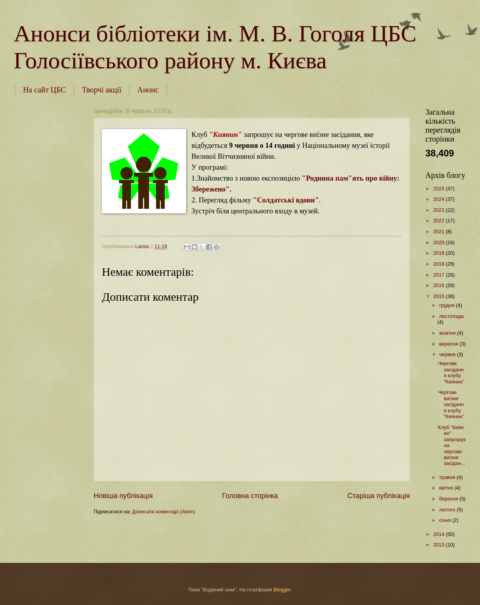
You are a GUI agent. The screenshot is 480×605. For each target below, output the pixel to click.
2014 (439, 534)
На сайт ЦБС (44, 89)
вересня (449, 344)
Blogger (282, 590)
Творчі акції (101, 89)
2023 (439, 210)
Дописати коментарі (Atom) (163, 512)
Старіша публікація (378, 496)
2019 (439, 253)
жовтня (448, 333)
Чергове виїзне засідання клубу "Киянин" (451, 404)
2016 (439, 285)
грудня (447, 305)
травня (448, 477)
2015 (439, 296)
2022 (439, 221)
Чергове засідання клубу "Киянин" (451, 372)
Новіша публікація (123, 496)
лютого (448, 510)
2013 (439, 545)
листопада (451, 316)
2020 (439, 242)
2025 (439, 189)
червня (448, 354)
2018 (439, 264)
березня (449, 499)
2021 (439, 231)
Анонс (148, 89)
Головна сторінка (250, 496)
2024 (439, 199)
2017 (439, 275)
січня (445, 520)
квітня (446, 488)
